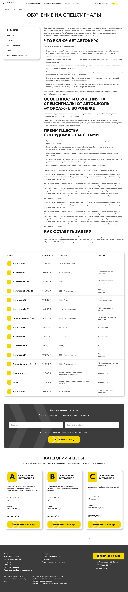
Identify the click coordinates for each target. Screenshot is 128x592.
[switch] (115, 3)
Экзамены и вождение (52, 3)
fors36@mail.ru (101, 568)
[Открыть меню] (122, 3)
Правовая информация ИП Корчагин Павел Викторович (49, 583)
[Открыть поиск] (92, 4)
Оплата (76, 3)
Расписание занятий (12, 559)
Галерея (45, 554)
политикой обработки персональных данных (70, 432)
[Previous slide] (83, 538)
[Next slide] (95, 538)
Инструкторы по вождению (17, 55)
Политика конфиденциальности (18, 570)
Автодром (10, 36)
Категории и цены (33, 3)
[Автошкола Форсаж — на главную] (8, 3)
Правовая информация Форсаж (42, 581)
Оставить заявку (64, 439)
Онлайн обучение (11, 567)
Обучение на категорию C (106, 477)
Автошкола (9, 554)
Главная (6, 10)
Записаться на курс (24, 524)
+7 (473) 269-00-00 (102, 3)
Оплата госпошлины (51, 556)
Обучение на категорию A (26, 477)
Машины (8, 562)
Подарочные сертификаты (53, 562)
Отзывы (67, 3)
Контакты (46, 559)
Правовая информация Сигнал (41, 580)
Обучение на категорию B (66, 477)
